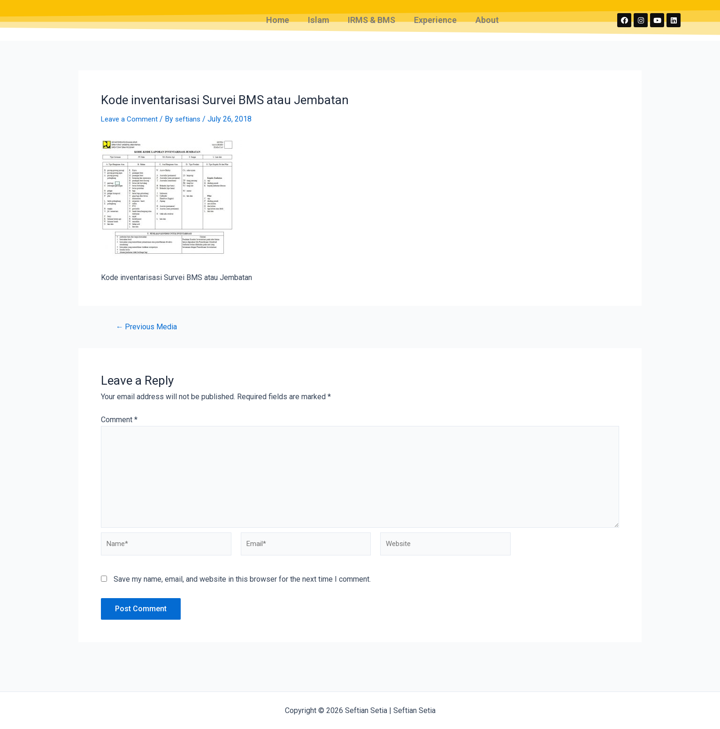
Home (277, 26)
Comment (119, 431)
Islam (318, 26)
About (487, 26)
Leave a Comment (130, 130)
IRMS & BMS (371, 26)
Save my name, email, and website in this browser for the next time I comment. (242, 598)
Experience (435, 26)
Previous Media (148, 338)
